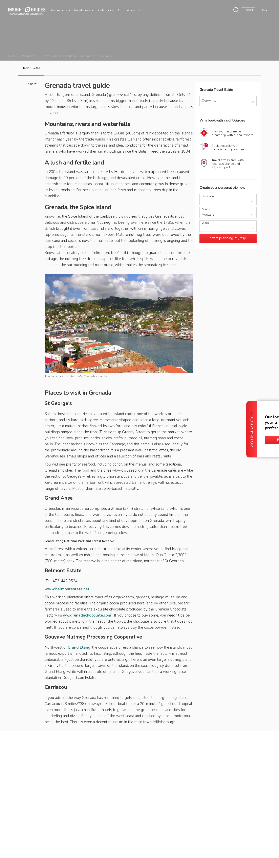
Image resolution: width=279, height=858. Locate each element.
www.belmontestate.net (67, 589)
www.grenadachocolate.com (85, 615)
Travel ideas (83, 10)
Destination (208, 196)
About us (133, 10)
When (205, 223)
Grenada (86, 56)
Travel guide (31, 68)
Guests (206, 209)
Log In (249, 10)
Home (12, 56)
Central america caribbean (59, 56)
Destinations (60, 10)
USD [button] (262, 10)
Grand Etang (79, 647)
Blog (120, 10)
